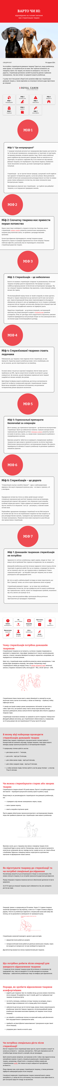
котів (15, 1063)
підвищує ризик (39, 432)
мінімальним (42, 312)
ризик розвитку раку (38, 665)
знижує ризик (12, 230)
